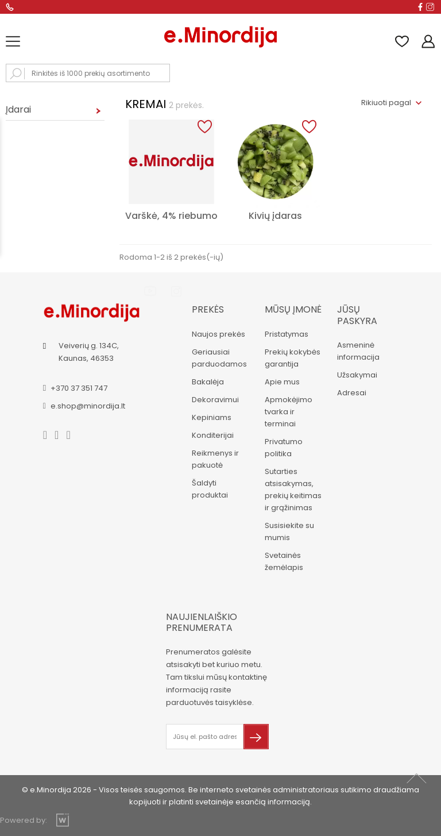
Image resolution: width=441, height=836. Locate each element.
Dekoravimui (215, 399)
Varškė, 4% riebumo (171, 215)
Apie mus (282, 381)
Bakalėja (208, 381)
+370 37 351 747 (79, 388)
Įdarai (18, 109)
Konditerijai (213, 435)
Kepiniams (211, 417)
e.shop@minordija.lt (88, 405)
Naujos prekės (218, 334)
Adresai (351, 392)
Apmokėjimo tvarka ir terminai (288, 411)
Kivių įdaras (275, 215)
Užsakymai (357, 374)
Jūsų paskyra (357, 315)
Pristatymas (286, 334)
